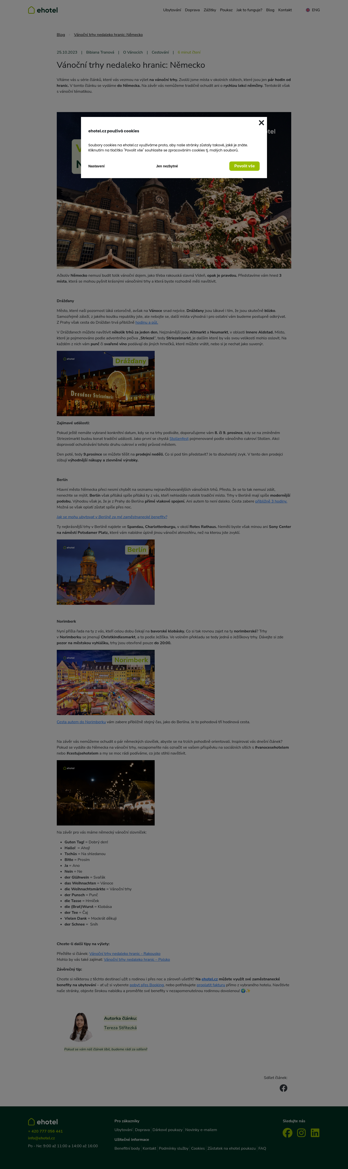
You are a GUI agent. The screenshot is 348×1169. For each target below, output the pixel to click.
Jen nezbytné (167, 166)
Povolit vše (244, 166)
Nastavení (96, 166)
